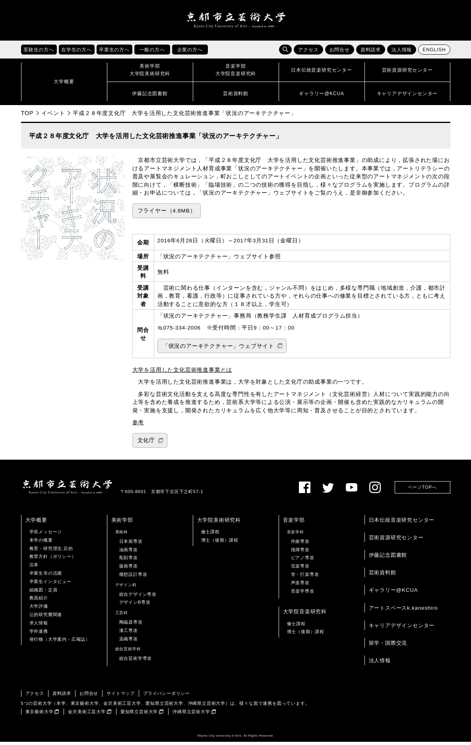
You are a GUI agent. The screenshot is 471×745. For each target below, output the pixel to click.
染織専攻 (128, 641)
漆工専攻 (128, 633)
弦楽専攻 (300, 569)
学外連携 (38, 634)
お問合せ (340, 53)
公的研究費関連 (45, 617)
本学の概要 (41, 543)
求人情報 (38, 626)
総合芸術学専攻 (135, 661)
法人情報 (402, 53)
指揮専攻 (300, 552)
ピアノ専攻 (302, 560)
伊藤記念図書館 (388, 558)
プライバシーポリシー (166, 696)
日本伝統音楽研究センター (402, 523)
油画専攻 (128, 552)
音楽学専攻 (302, 593)
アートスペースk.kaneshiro (403, 611)
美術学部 (122, 523)
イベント (53, 116)
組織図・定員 (43, 592)
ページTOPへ (422, 490)
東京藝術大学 (39, 714)
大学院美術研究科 (219, 523)
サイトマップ (121, 696)
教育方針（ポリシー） (52, 559)
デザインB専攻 (135, 605)
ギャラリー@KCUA (393, 593)
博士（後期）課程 (219, 543)
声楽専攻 (300, 585)
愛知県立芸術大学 (139, 714)
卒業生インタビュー (50, 584)
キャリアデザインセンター (402, 629)
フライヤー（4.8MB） (167, 214)
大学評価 (38, 609)
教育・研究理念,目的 (51, 551)
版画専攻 (128, 569)
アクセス (308, 53)
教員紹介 (38, 601)
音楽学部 (294, 523)
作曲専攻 (300, 544)
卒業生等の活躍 (45, 576)
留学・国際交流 (388, 646)
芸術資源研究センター (396, 541)
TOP (27, 116)
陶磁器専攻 (131, 625)
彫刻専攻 (128, 560)
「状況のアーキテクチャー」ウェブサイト (218, 349)
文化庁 (146, 444)
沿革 (34, 568)
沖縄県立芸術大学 (191, 714)
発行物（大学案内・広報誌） (59, 642)
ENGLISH (434, 53)
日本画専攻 (131, 544)
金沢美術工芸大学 (86, 714)
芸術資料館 (382, 576)
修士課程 (210, 534)
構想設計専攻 (133, 577)
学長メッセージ (45, 534)
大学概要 (36, 523)
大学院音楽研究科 (305, 615)
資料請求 (371, 53)
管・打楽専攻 (305, 577)
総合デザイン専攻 (138, 597)
